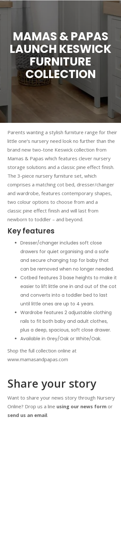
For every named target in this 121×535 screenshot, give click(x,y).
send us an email (27, 415)
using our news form (81, 406)
